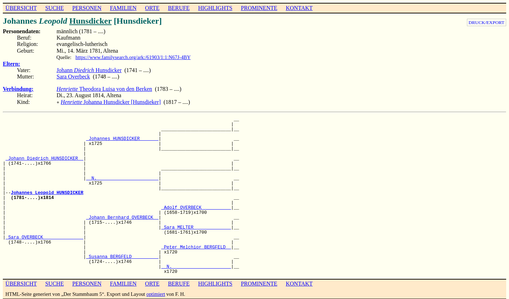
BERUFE (178, 8)
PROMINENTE (259, 8)
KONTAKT (299, 8)
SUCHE (54, 8)
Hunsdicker (90, 20)
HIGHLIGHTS (215, 8)
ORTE (152, 8)
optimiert (155, 293)
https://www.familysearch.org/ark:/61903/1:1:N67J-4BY (133, 57)
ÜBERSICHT (21, 8)
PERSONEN (86, 8)
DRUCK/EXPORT (486, 22)
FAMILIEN (123, 8)
